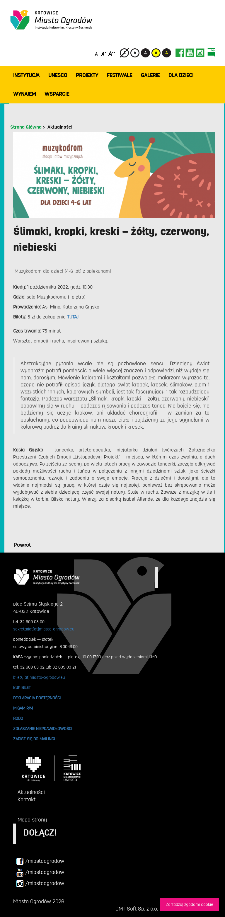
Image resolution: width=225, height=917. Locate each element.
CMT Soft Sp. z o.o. (136, 908)
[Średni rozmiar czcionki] (104, 53)
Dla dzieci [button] (180, 75)
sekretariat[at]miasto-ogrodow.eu (43, 629)
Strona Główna (26, 127)
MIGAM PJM (23, 708)
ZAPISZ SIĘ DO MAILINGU (34, 739)
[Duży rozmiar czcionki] (111, 53)
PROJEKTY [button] (87, 75)
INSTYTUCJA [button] (26, 75)
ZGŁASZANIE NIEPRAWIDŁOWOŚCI (42, 729)
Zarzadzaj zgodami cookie (189, 904)
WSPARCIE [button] (57, 94)
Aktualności (59, 127)
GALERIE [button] (150, 75)
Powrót (22, 545)
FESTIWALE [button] (119, 75)
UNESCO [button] (57, 75)
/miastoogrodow (40, 861)
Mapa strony (32, 819)
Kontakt (26, 799)
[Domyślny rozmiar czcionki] (96, 53)
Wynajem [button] (24, 94)
